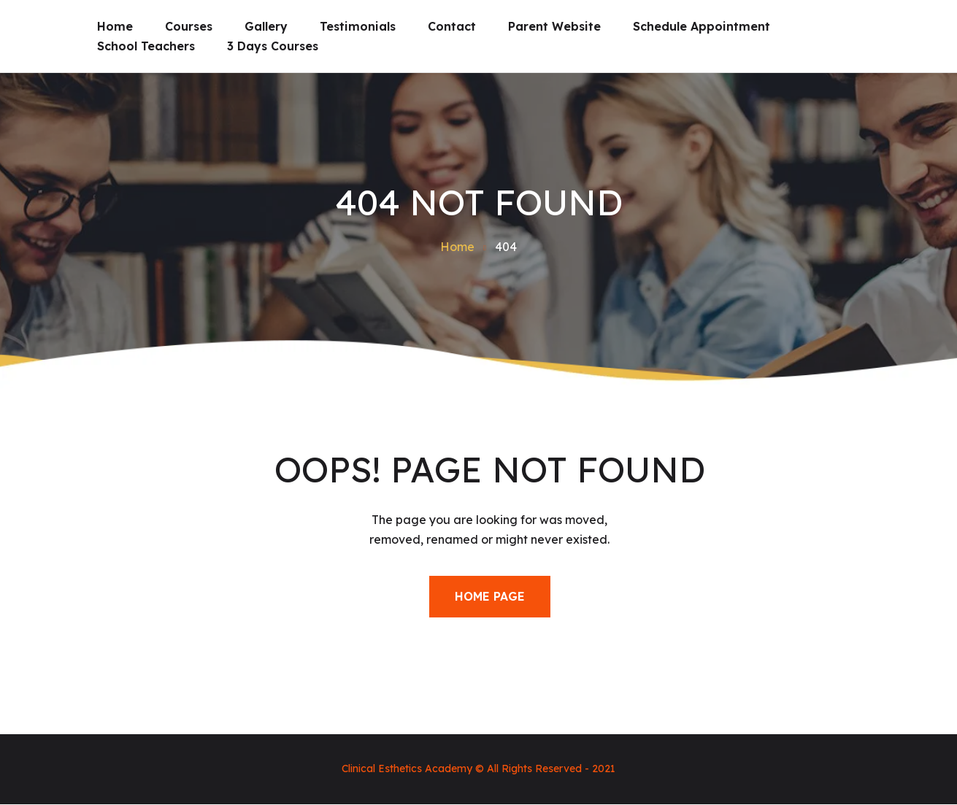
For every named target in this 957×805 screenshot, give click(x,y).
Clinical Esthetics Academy (407, 768)
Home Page (490, 596)
